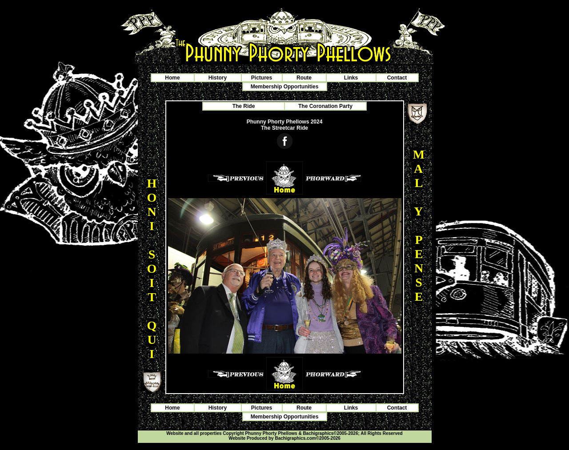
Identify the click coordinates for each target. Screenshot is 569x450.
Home (172, 78)
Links (351, 78)
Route (304, 78)
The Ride (243, 106)
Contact (397, 78)
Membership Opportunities (285, 87)
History (217, 78)
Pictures (261, 78)
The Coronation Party (325, 106)
